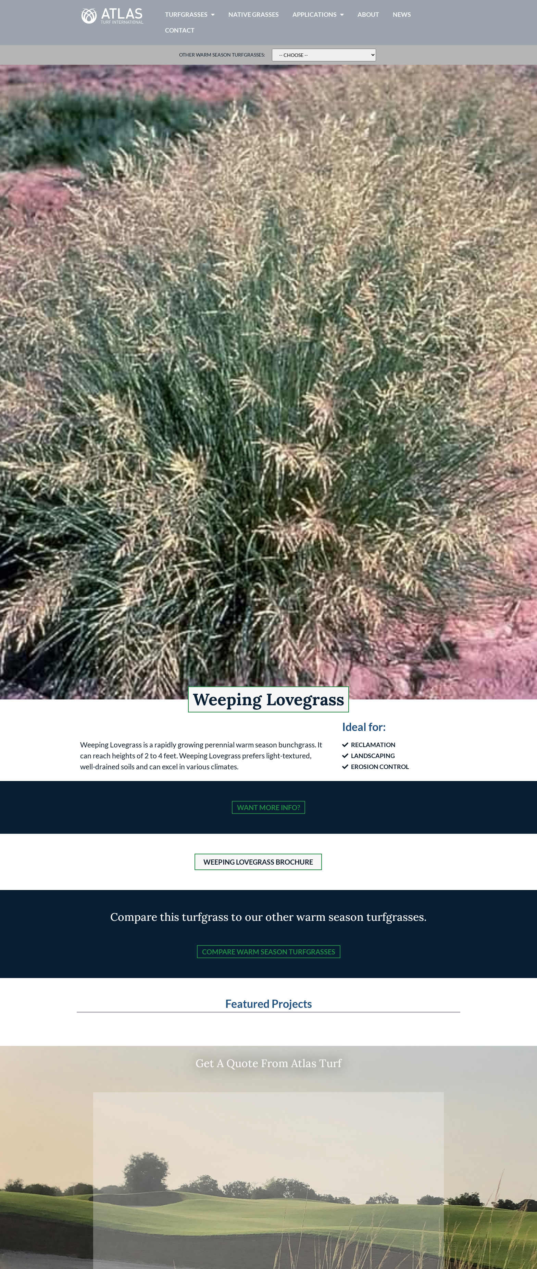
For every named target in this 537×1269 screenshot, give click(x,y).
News (402, 14)
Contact (180, 30)
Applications (318, 14)
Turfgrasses (190, 14)
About (368, 14)
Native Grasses (253, 14)
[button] (258, 862)
